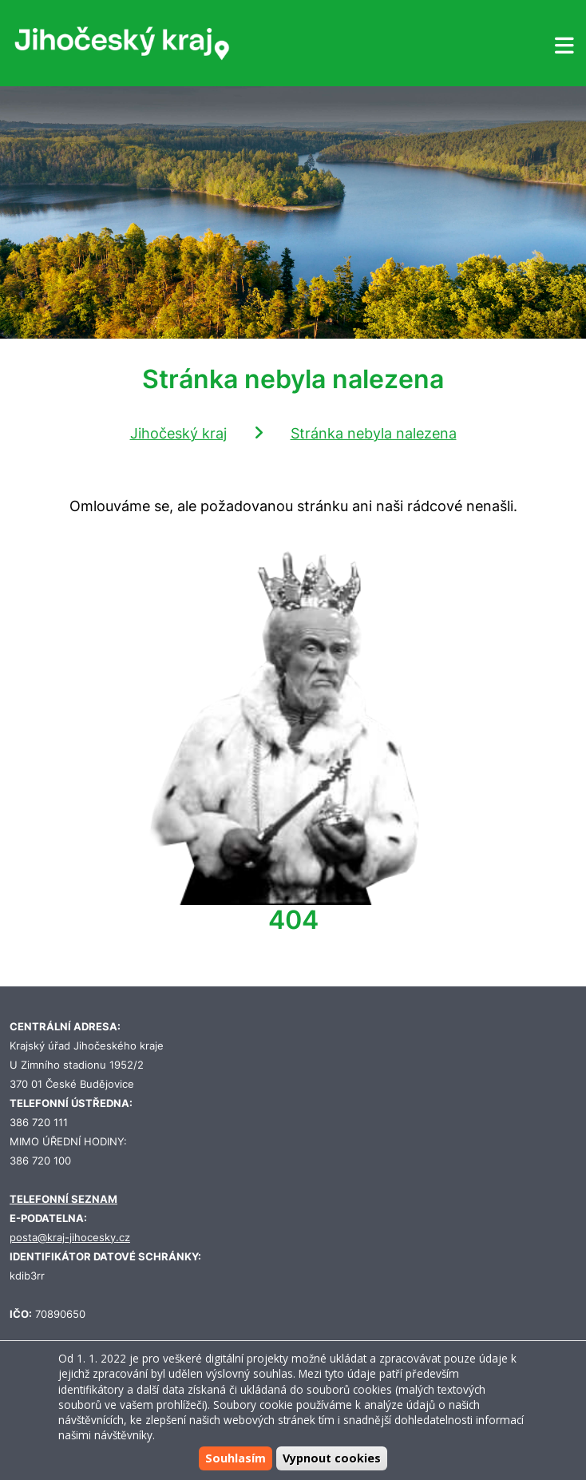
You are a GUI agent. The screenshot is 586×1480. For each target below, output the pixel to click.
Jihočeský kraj (178, 433)
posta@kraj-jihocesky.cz (70, 1238)
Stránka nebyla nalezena (374, 433)
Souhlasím (235, 1458)
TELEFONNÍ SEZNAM (63, 1199)
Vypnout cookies (332, 1458)
